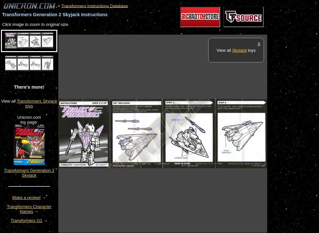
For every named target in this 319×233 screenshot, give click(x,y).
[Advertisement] (176, 31)
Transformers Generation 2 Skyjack (29, 173)
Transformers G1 (26, 220)
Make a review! (26, 197)
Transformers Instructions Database (94, 5)
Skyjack (239, 50)
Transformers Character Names (29, 209)
